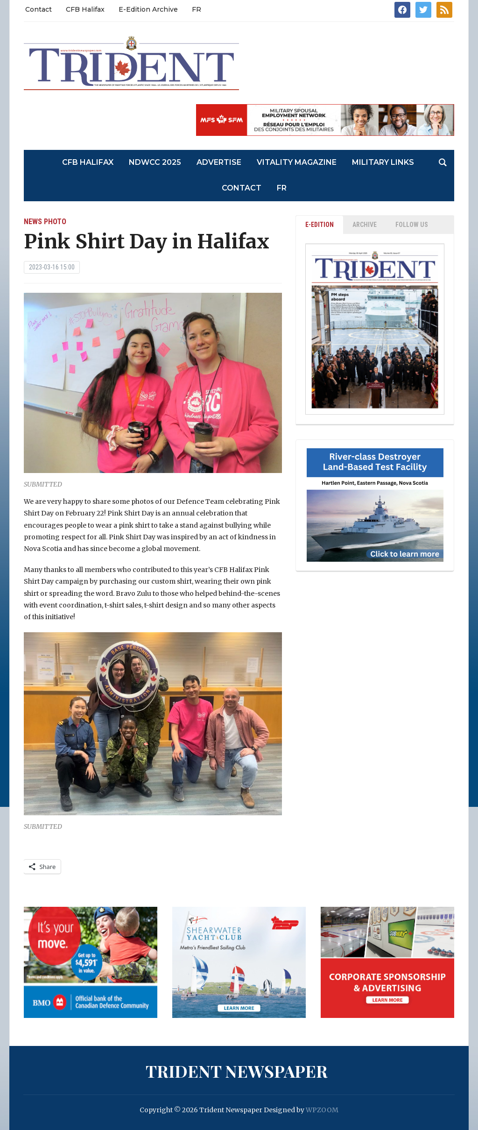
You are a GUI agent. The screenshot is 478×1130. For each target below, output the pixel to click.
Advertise (219, 162)
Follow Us (411, 224)
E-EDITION (319, 224)
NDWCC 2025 (155, 162)
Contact (38, 9)
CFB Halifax (85, 9)
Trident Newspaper (237, 1070)
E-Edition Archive (148, 9)
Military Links (383, 162)
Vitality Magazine (297, 162)
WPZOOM (322, 1110)
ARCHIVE (364, 224)
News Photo (45, 221)
